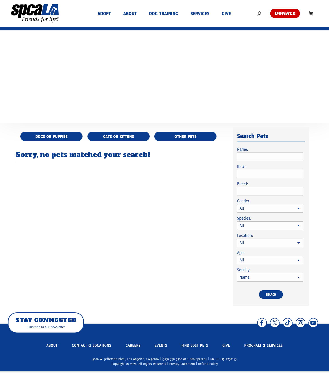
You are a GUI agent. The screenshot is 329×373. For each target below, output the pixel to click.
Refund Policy (208, 366)
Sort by (243, 269)
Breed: (242, 183)
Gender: (243, 200)
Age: (240, 252)
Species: (244, 218)
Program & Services (262, 346)
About (51, 346)
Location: (245, 235)
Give (224, 346)
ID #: (241, 166)
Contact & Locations (91, 346)
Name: (242, 149)
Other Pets (187, 136)
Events (160, 346)
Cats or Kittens (118, 136)
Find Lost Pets (193, 346)
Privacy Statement (182, 366)
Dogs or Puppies (50, 136)
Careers (133, 346)
